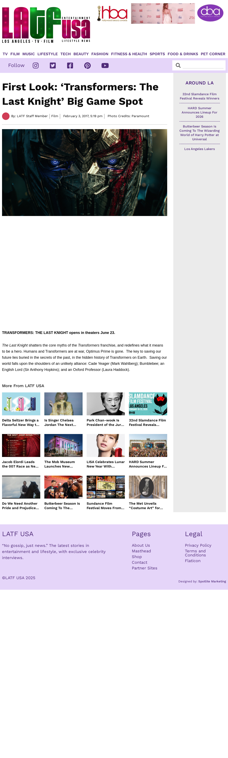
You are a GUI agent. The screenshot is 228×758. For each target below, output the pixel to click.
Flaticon (193, 560)
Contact (139, 562)
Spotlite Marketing (212, 581)
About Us (141, 545)
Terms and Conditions (195, 553)
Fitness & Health (129, 54)
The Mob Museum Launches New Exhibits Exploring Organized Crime (59, 464)
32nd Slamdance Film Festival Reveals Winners (147, 422)
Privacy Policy (198, 545)
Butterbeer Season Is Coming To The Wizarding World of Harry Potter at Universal (62, 505)
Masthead (141, 551)
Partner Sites (144, 568)
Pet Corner (213, 54)
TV (5, 54)
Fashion (99, 54)
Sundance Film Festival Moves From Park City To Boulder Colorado (104, 505)
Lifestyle (47, 54)
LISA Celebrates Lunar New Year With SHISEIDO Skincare (106, 464)
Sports (157, 54)
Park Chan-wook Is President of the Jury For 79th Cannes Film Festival (105, 422)
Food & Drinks (183, 54)
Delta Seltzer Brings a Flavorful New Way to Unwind (20, 422)
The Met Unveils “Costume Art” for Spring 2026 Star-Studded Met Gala (144, 505)
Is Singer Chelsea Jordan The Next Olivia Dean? (59, 422)
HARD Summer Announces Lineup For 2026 (148, 464)
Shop (137, 556)
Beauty (81, 54)
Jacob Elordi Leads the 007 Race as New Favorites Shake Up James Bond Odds (20, 464)
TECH (65, 54)
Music (28, 54)
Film (15, 54)
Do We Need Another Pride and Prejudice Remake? (19, 505)
